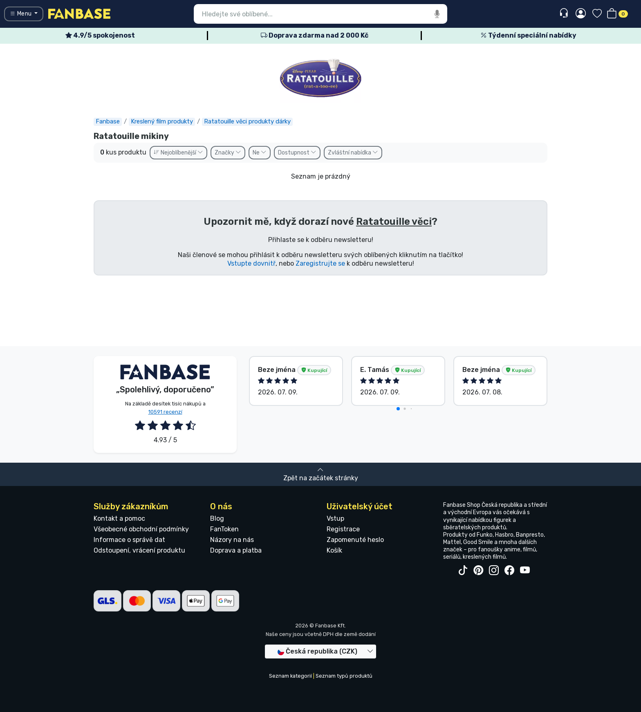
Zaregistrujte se (320, 263)
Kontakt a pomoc (119, 518)
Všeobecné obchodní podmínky (141, 529)
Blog (217, 518)
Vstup (335, 518)
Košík (334, 550)
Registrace (343, 529)
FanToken (224, 529)
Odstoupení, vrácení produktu (139, 550)
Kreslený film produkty (162, 121)
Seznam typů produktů (344, 676)
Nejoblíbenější (178, 152)
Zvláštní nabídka (353, 152)
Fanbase (108, 121)
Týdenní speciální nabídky (528, 35)
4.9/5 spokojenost (100, 35)
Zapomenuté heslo (355, 540)
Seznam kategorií (290, 676)
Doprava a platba (236, 550)
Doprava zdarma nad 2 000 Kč (314, 35)
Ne (260, 152)
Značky (228, 152)
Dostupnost (297, 152)
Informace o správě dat (129, 540)
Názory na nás (232, 540)
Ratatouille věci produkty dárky (247, 121)
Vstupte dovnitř (251, 263)
